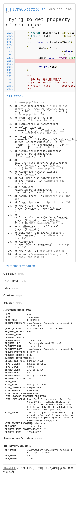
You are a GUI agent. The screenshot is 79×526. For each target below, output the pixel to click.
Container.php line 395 (41, 133)
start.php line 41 (51, 250)
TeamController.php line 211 (34, 120)
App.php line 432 (58, 202)
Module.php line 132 (50, 147)
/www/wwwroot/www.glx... (50, 109)
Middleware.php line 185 (46, 168)
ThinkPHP (9, 468)
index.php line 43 (31, 257)
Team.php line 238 (31, 102)
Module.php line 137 (53, 192)
